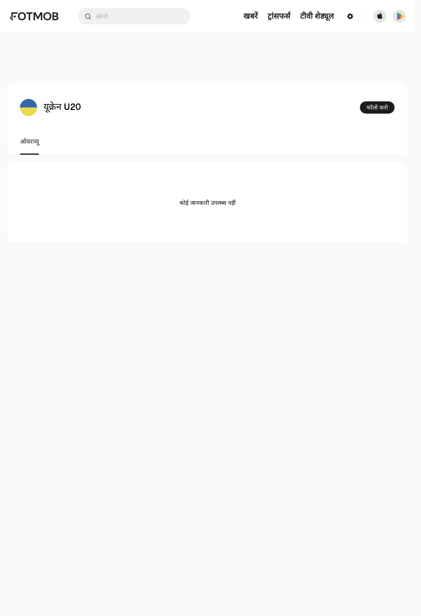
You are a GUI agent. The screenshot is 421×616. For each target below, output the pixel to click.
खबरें (250, 16)
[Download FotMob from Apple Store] (379, 16)
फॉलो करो (377, 107)
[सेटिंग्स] (350, 16)
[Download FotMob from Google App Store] (399, 16)
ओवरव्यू (29, 141)
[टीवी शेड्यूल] (317, 16)
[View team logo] (28, 107)
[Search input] (134, 16)
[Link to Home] (34, 16)
